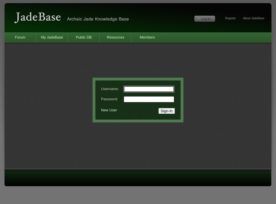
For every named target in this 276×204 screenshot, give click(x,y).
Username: (110, 89)
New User (109, 110)
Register (230, 18)
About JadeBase (253, 18)
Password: (109, 99)
